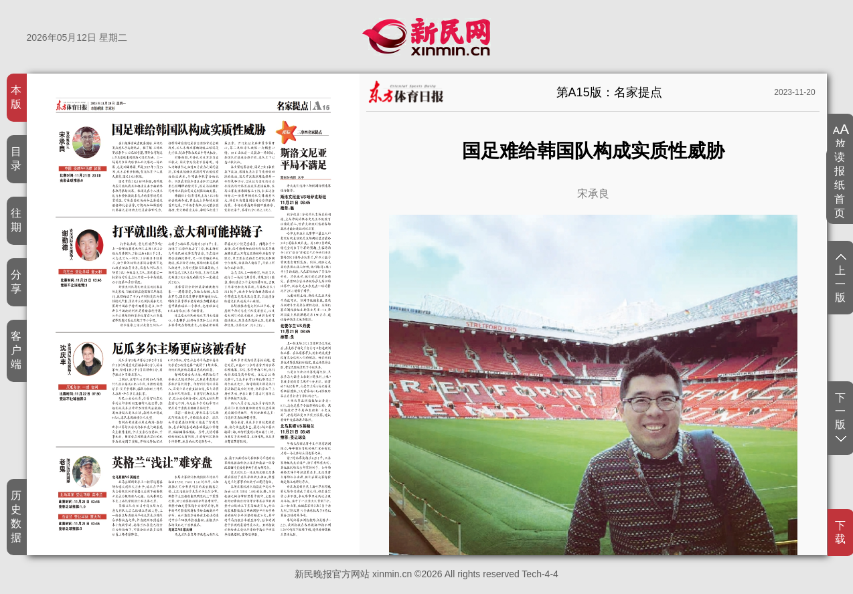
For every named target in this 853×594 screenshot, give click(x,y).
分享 (16, 281)
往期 (16, 220)
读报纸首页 (840, 185)
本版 (16, 97)
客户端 (16, 350)
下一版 (840, 416)
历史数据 (16, 516)
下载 (840, 532)
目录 (16, 158)
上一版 (840, 279)
